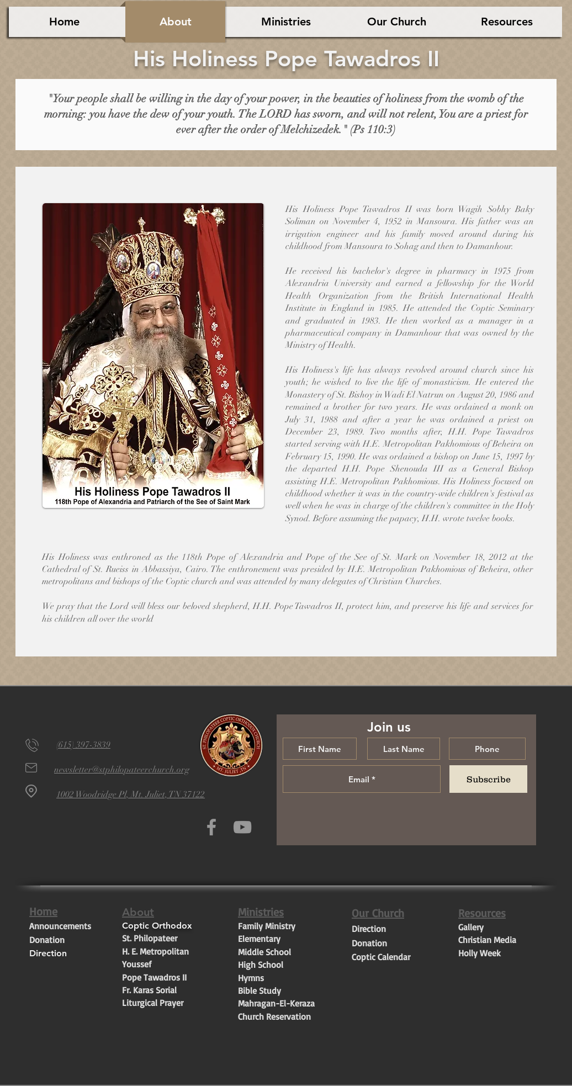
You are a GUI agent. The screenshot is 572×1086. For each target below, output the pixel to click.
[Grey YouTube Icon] (242, 827)
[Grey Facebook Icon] (211, 827)
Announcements (60, 925)
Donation (47, 939)
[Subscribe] (488, 779)
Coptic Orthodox (158, 925)
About (138, 912)
